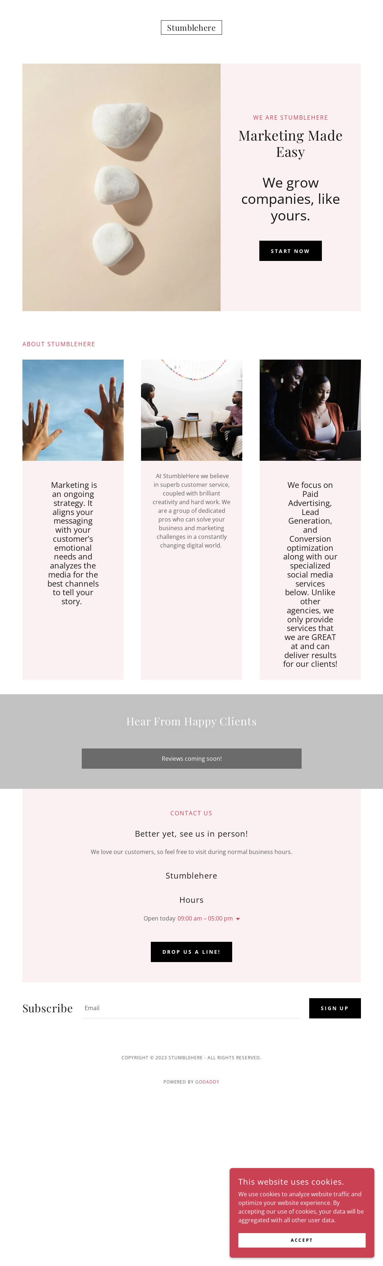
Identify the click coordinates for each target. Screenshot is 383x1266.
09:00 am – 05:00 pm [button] (205, 918)
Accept (302, 1250)
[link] (191, 29)
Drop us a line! (191, 951)
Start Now (291, 251)
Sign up (335, 1008)
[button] (236, 919)
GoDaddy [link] (207, 1082)
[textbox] (191, 1008)
